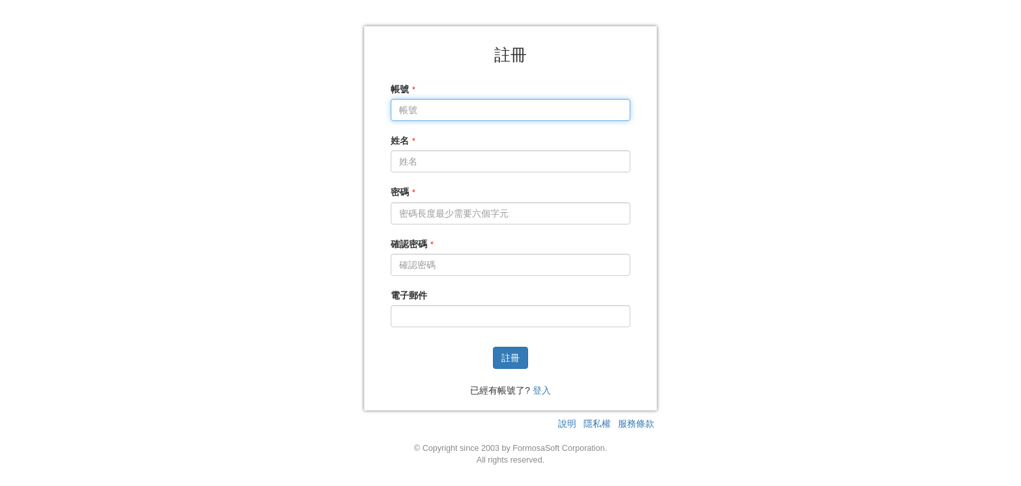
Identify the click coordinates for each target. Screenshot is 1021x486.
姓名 (400, 140)
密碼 (400, 192)
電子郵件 (409, 295)
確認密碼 (409, 244)
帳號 (400, 89)
